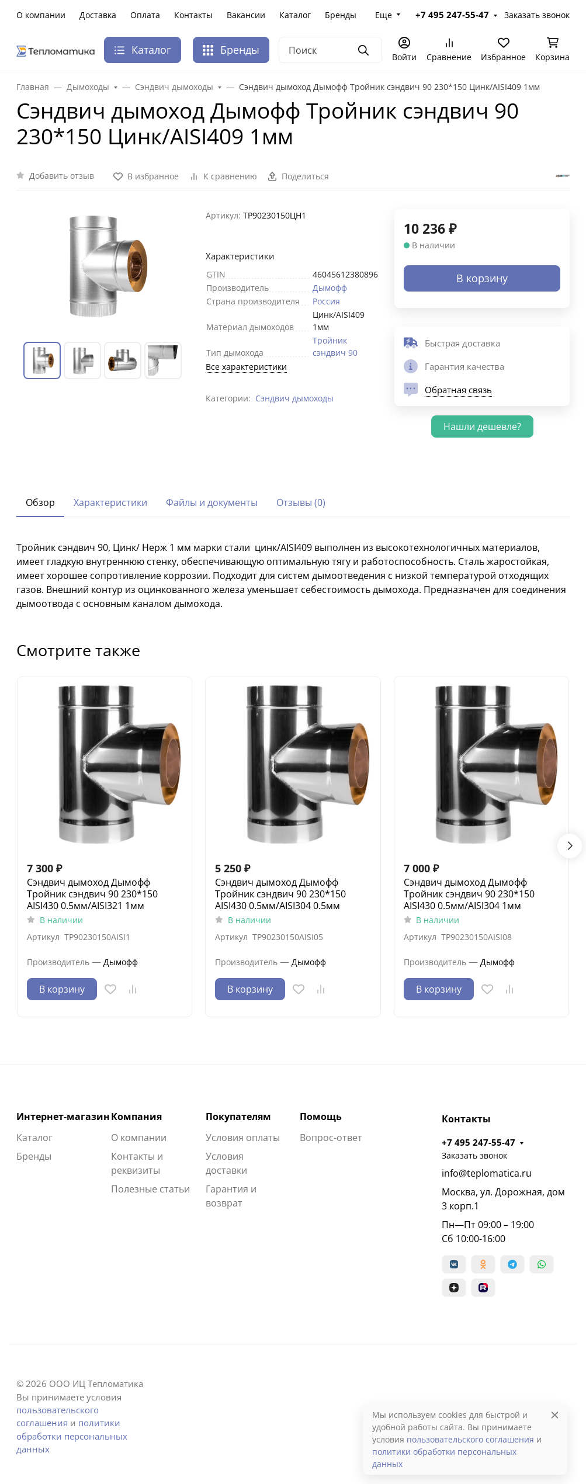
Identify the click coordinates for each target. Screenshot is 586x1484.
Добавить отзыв (61, 175)
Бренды (340, 14)
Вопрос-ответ (331, 1137)
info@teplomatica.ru (487, 1173)
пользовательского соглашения (470, 1439)
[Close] (555, 1415)
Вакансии (246, 14)
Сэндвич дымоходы (294, 398)
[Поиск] (330, 50)
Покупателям (238, 1116)
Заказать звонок (537, 14)
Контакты (193, 14)
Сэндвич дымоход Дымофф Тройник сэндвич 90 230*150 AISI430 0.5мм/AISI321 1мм (92, 893)
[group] (104, 266)
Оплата (145, 14)
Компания (136, 1116)
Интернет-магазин (63, 1116)
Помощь (321, 1116)
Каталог (295, 14)
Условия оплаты (243, 1137)
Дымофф (330, 287)
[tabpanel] (293, 575)
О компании (40, 14)
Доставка (97, 14)
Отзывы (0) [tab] (300, 502)
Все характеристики (246, 366)
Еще (383, 14)
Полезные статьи (150, 1189)
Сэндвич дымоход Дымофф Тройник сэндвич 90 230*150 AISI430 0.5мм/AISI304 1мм (469, 893)
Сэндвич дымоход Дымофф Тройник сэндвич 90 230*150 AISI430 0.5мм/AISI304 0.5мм (280, 893)
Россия (326, 301)
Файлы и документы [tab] (212, 502)
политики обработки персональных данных (71, 1436)
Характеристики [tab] (110, 502)
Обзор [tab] (40, 502)
